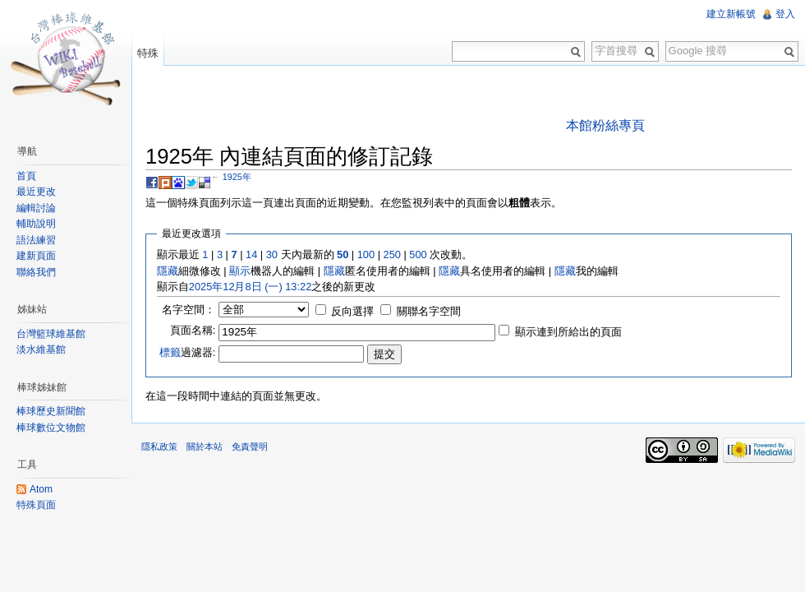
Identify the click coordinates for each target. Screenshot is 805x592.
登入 (785, 14)
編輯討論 (36, 208)
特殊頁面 (36, 505)
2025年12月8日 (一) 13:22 (250, 286)
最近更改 (36, 191)
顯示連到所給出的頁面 (568, 332)
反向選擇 (352, 311)
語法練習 (36, 240)
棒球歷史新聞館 (50, 411)
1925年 (237, 177)
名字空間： (188, 309)
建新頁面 (36, 255)
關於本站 (204, 446)
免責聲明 (250, 446)
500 (417, 254)
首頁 (26, 176)
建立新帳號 (731, 14)
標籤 (170, 352)
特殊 (148, 53)
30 (272, 254)
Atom (41, 489)
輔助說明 (36, 223)
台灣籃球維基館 (50, 334)
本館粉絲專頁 (605, 125)
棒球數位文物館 (50, 427)
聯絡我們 (36, 272)
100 (366, 254)
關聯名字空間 (429, 311)
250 (392, 254)
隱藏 (167, 271)
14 (251, 254)
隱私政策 (159, 446)
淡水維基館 (41, 349)
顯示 (240, 271)
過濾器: (187, 352)
